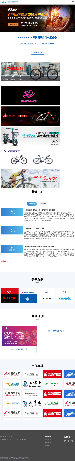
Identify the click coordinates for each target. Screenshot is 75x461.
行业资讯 (43, 203)
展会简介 (48, 439)
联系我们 (48, 445)
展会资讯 (32, 203)
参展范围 (48, 442)
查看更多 (37, 52)
